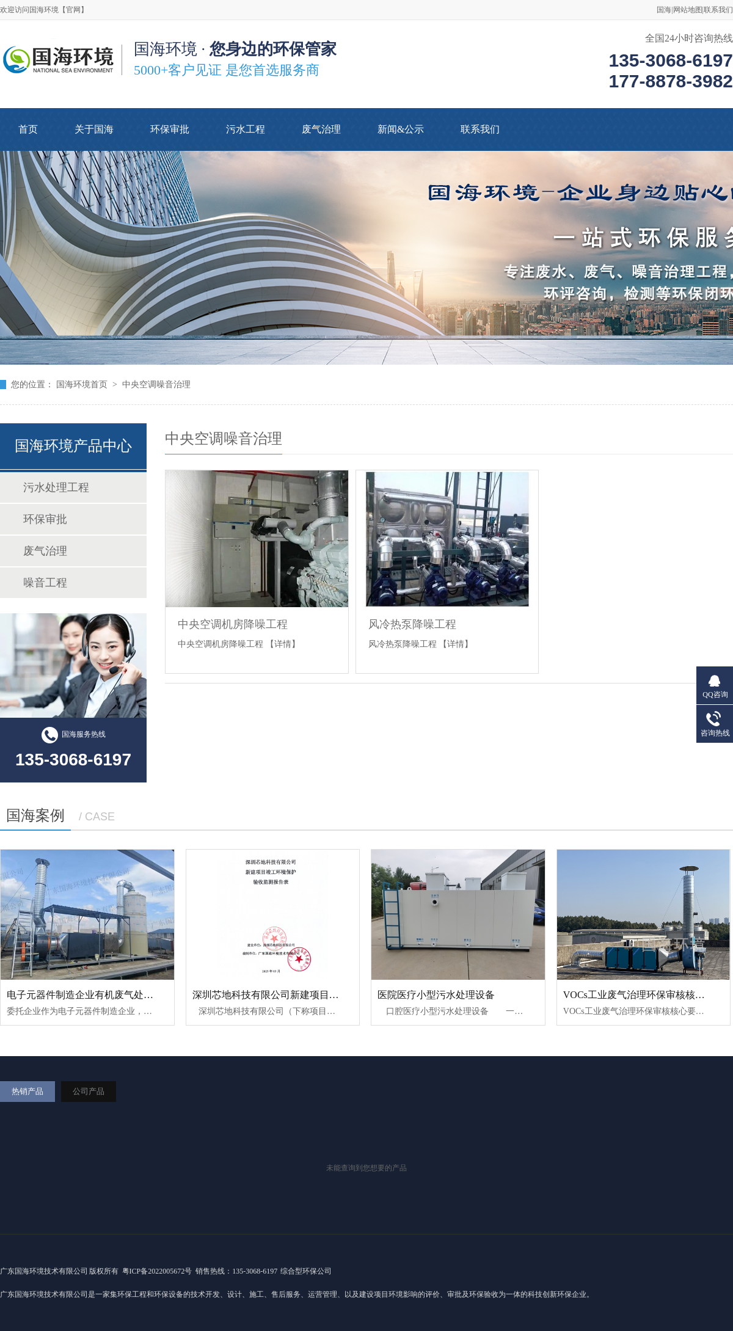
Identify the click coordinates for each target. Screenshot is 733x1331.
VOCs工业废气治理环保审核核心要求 (643, 995)
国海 (664, 9)
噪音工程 (45, 583)
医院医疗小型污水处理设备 (436, 995)
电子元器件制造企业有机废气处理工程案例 (99, 995)
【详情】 (283, 644)
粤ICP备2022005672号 (156, 1271)
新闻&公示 (400, 129)
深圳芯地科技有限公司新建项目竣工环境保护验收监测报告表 (324, 995)
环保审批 (169, 129)
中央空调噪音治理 (156, 384)
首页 (28, 129)
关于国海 (94, 129)
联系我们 (718, 9)
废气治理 (321, 129)
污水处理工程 (56, 487)
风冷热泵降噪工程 (412, 624)
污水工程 (245, 129)
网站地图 (687, 9)
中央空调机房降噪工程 (233, 624)
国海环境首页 (82, 384)
